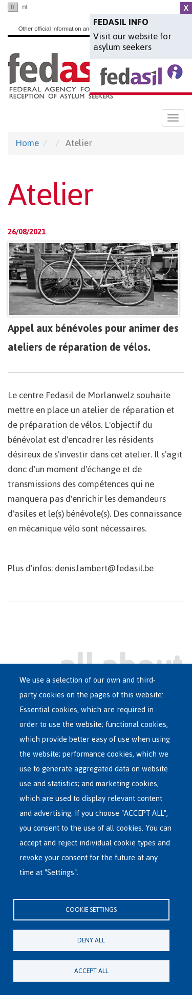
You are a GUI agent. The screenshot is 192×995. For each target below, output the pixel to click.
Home (27, 143)
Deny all (91, 940)
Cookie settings (91, 909)
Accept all (91, 970)
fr (13, 7)
